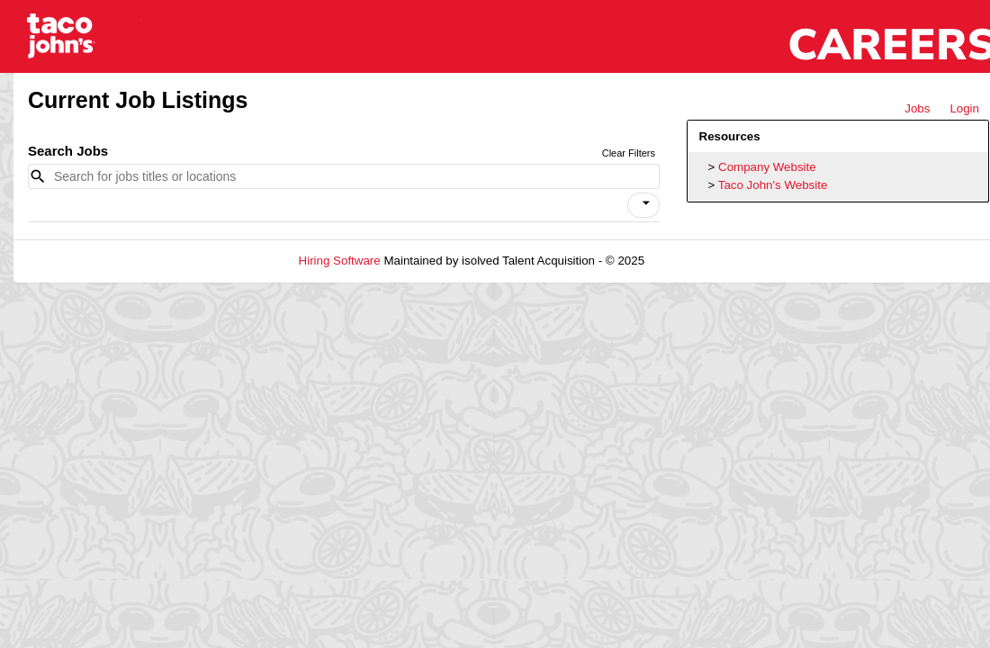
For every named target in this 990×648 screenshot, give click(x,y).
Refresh (698, 260)
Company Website (767, 167)
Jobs (917, 108)
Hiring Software (340, 260)
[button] (643, 205)
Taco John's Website (773, 185)
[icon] (646, 203)
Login (964, 108)
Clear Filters (628, 153)
